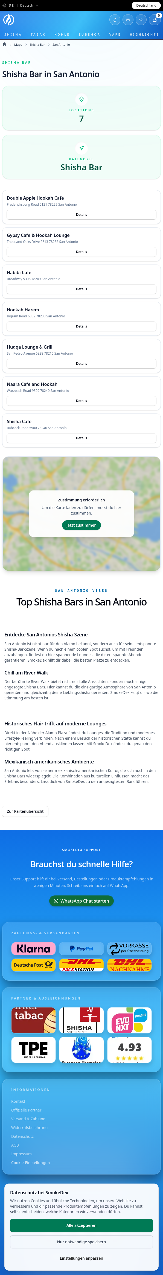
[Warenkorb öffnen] (155, 19)
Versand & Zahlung (28, 1118)
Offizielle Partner (26, 1110)
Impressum (21, 1153)
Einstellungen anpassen (81, 1258)
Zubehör (89, 34)
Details (81, 214)
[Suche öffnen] (141, 19)
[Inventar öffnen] (128, 19)
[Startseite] (8, 19)
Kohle (62, 34)
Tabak (38, 34)
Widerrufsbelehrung (29, 1127)
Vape (115, 34)
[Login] (114, 19)
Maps (18, 44)
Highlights (144, 34)
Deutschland (146, 5)
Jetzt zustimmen (81, 525)
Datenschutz (22, 1136)
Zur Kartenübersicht (25, 811)
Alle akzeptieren (81, 1225)
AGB (15, 1145)
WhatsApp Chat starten (81, 901)
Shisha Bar (37, 44)
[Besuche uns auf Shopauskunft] (129, 1050)
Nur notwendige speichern (81, 1241)
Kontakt (18, 1101)
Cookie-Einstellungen (30, 1162)
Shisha (13, 34)
